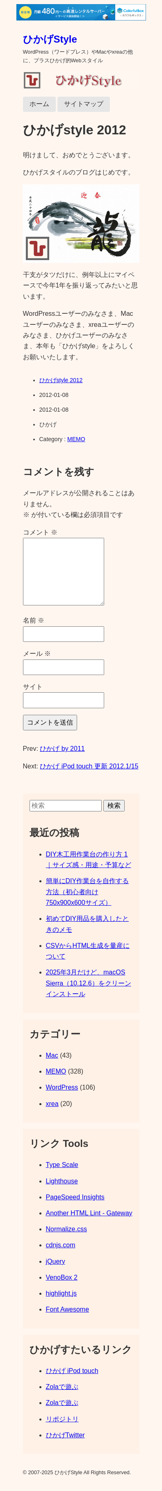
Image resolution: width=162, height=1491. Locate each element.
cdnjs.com (60, 1245)
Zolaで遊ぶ (62, 1386)
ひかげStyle (50, 39)
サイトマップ (83, 103)
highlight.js (61, 1293)
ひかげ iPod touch (72, 1370)
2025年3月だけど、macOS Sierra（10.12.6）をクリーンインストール (88, 983)
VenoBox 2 (62, 1277)
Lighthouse (62, 1181)
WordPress (62, 1087)
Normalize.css (66, 1229)
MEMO (76, 439)
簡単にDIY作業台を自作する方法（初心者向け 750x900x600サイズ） (87, 891)
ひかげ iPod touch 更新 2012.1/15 (89, 766)
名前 (33, 620)
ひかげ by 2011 (62, 748)
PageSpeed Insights (75, 1197)
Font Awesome (67, 1309)
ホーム (39, 103)
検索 (114, 805)
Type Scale (62, 1164)
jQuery (55, 1261)
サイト (33, 686)
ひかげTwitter (65, 1435)
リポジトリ (62, 1419)
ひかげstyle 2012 (61, 380)
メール (37, 653)
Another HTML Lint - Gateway (89, 1213)
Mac (52, 1055)
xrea (52, 1103)
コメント (40, 532)
